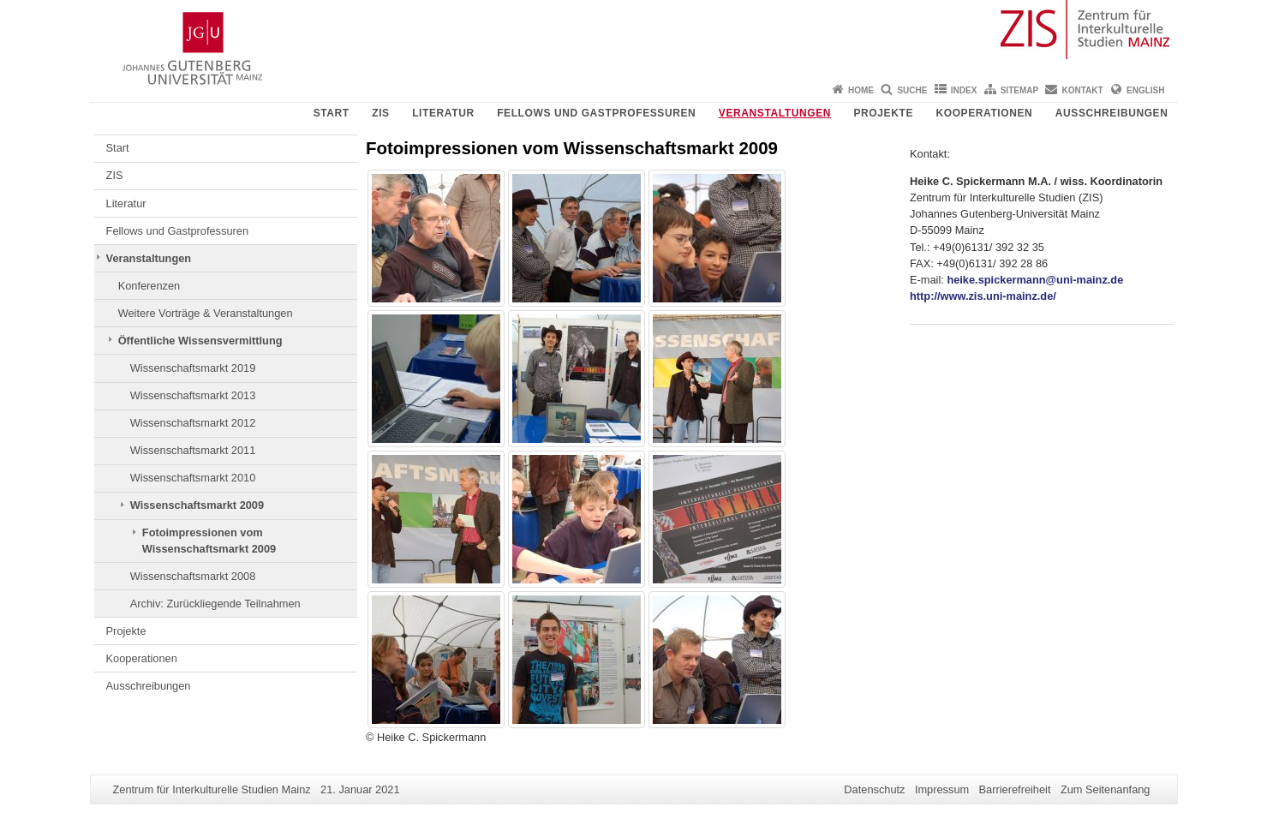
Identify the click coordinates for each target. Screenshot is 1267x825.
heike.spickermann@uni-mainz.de (1035, 279)
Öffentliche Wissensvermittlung (200, 340)
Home (861, 90)
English (1145, 90)
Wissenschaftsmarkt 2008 (193, 576)
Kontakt (1082, 90)
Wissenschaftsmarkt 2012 (193, 422)
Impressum (942, 789)
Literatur (443, 113)
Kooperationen (983, 113)
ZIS (380, 113)
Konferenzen (149, 285)
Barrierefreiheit (1015, 789)
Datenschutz (874, 789)
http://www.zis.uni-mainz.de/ (983, 296)
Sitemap (1019, 90)
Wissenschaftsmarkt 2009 (197, 505)
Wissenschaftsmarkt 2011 (193, 450)
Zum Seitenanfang (1105, 789)
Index (964, 90)
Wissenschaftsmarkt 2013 (193, 395)
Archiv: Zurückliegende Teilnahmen (215, 603)
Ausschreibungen (1111, 113)
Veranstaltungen (775, 113)
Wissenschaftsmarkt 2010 (193, 477)
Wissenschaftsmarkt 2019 (193, 368)
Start (332, 113)
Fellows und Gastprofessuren (596, 113)
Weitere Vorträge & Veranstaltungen (205, 313)
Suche (912, 90)
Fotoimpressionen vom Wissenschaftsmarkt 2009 (209, 540)
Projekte (883, 113)
